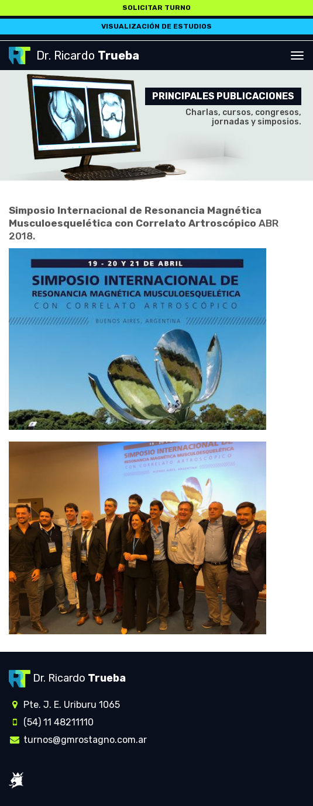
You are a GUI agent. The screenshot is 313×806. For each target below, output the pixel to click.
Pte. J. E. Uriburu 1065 (64, 704)
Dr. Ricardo (74, 55)
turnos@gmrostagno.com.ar (78, 739)
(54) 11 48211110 (51, 722)
